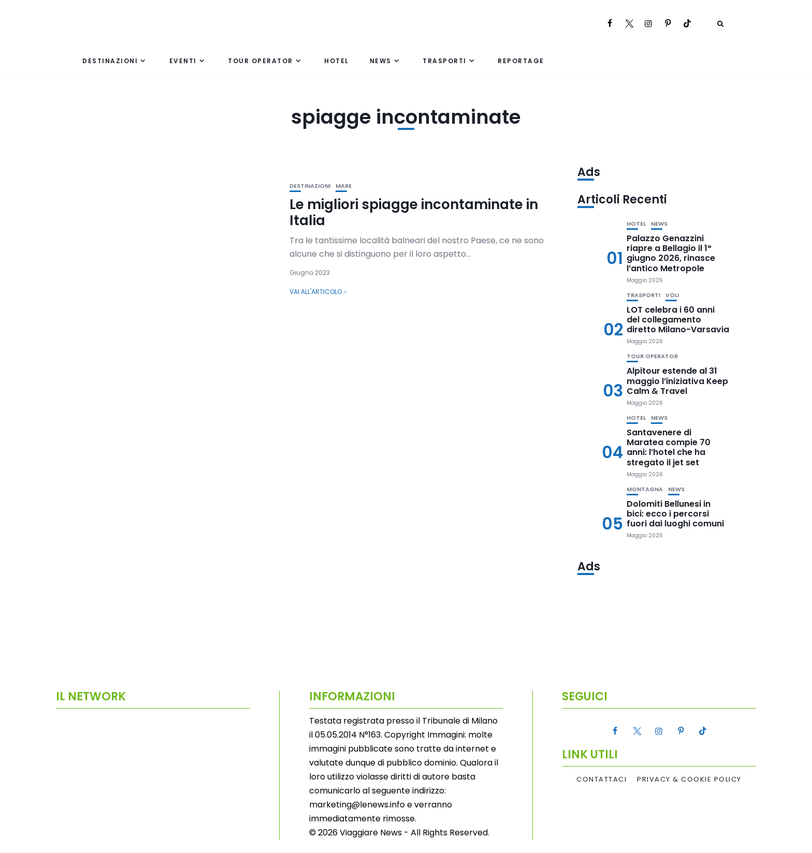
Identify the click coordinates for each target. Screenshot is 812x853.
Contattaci (601, 779)
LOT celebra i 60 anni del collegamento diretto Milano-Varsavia (678, 319)
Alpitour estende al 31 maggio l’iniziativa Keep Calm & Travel (677, 380)
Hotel (336, 60)
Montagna (645, 489)
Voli (672, 295)
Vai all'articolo (315, 291)
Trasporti (445, 60)
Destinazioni (110, 60)
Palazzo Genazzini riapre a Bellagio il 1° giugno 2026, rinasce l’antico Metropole (671, 253)
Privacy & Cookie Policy (689, 779)
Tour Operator (260, 60)
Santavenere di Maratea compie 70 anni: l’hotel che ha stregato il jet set (669, 447)
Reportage (521, 60)
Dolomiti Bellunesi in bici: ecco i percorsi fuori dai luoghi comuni (675, 514)
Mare (344, 186)
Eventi (183, 60)
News (381, 60)
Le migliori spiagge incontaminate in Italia (413, 212)
